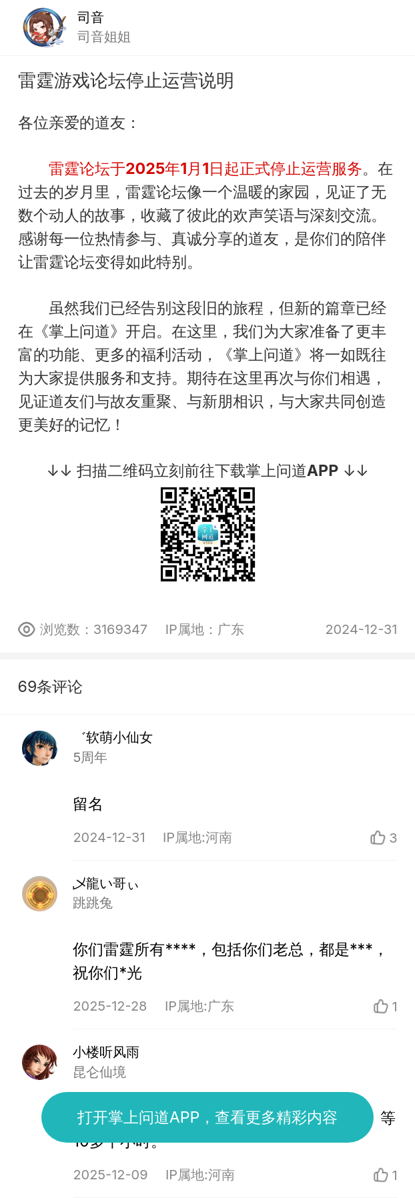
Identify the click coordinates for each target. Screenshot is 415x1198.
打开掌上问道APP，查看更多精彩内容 (207, 1117)
